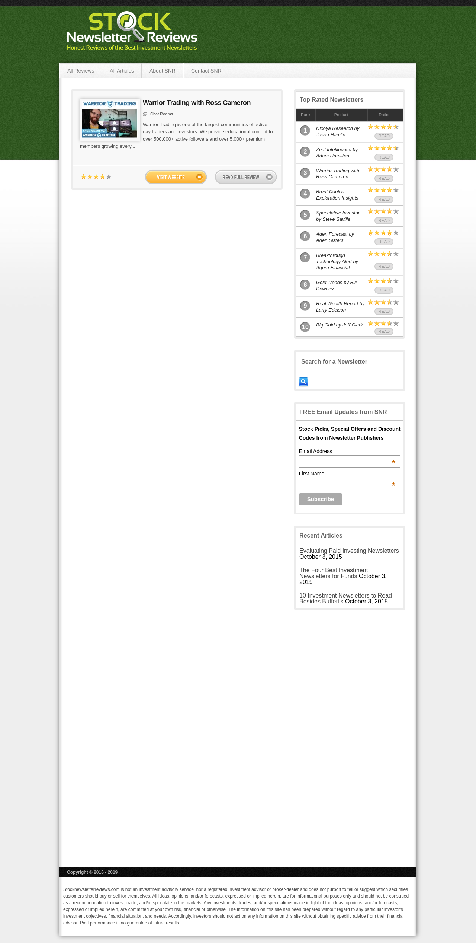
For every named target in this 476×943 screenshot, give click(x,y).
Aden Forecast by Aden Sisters (335, 237)
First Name (347, 474)
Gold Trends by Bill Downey (336, 285)
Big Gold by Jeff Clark (339, 325)
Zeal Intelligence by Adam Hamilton (337, 153)
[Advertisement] (349, 733)
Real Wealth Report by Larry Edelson (340, 307)
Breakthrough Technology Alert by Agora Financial (337, 261)
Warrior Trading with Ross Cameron (197, 102)
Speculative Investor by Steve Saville (338, 216)
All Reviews (80, 71)
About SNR (162, 71)
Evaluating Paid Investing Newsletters (349, 551)
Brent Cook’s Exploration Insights (337, 195)
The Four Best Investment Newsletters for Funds (333, 573)
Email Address (347, 451)
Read (384, 136)
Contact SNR (206, 71)
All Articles (122, 71)
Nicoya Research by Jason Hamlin (337, 131)
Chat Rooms (161, 114)
